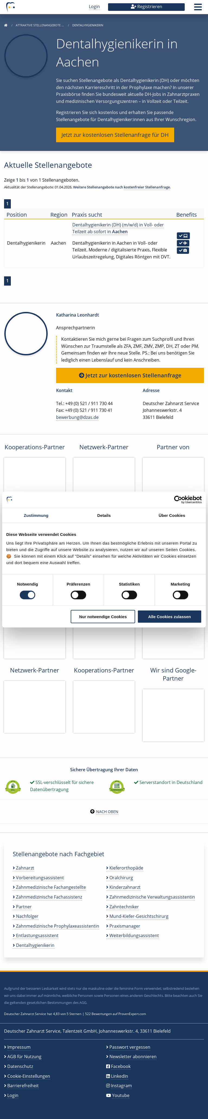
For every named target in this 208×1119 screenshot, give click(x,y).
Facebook (121, 1066)
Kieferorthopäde (124, 868)
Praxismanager (123, 926)
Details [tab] (104, 515)
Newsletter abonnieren (133, 1057)
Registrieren (146, 7)
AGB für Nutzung (24, 1057)
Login (94, 7)
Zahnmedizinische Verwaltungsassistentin (150, 897)
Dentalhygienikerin (33, 945)
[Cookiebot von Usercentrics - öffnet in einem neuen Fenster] (178, 500)
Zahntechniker (122, 907)
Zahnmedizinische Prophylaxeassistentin (56, 926)
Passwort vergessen (129, 1047)
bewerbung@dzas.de (77, 417)
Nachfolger (25, 916)
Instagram (121, 1086)
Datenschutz (20, 1066)
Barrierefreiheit (23, 1086)
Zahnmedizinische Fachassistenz (47, 897)
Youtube (120, 1095)
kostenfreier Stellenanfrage (147, 187)
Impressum (19, 1047)
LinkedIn (119, 1076)
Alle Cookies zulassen (169, 616)
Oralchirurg (119, 878)
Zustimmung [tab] (36, 515)
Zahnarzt (23, 868)
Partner (22, 907)
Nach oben (107, 811)
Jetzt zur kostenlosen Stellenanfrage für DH (115, 134)
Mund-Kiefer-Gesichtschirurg (137, 916)
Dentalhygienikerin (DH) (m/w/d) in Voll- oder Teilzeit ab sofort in (118, 228)
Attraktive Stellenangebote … (40, 25)
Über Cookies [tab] (172, 515)
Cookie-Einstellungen (28, 1076)
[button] (198, 9)
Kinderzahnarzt (123, 887)
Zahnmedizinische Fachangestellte (49, 887)
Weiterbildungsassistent (132, 935)
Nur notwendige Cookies (103, 616)
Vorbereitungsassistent (38, 878)
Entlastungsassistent (35, 935)
